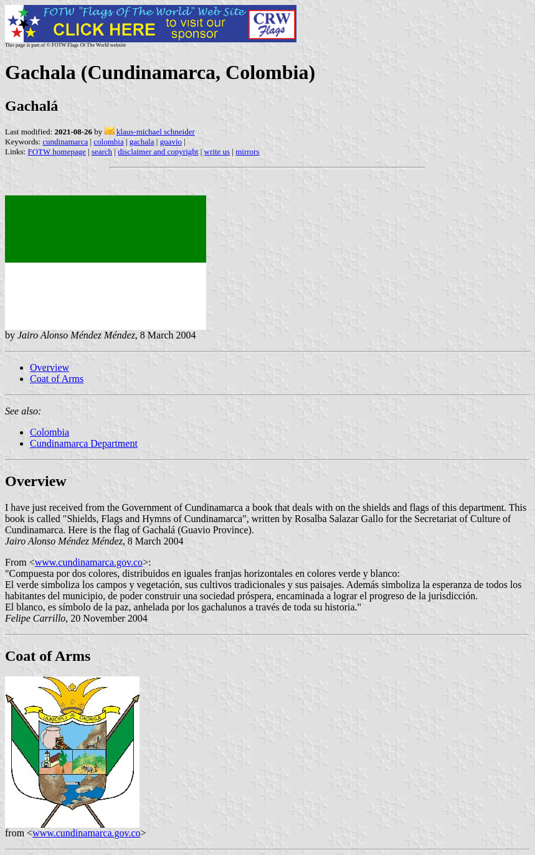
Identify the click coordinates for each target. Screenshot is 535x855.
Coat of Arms (56, 378)
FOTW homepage (56, 151)
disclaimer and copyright (158, 151)
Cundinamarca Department (84, 443)
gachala (142, 141)
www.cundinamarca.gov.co (89, 562)
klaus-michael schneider (155, 131)
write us (217, 151)
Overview (49, 367)
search (102, 151)
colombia (108, 141)
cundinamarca (65, 141)
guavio (171, 141)
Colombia (49, 432)
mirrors (247, 151)
